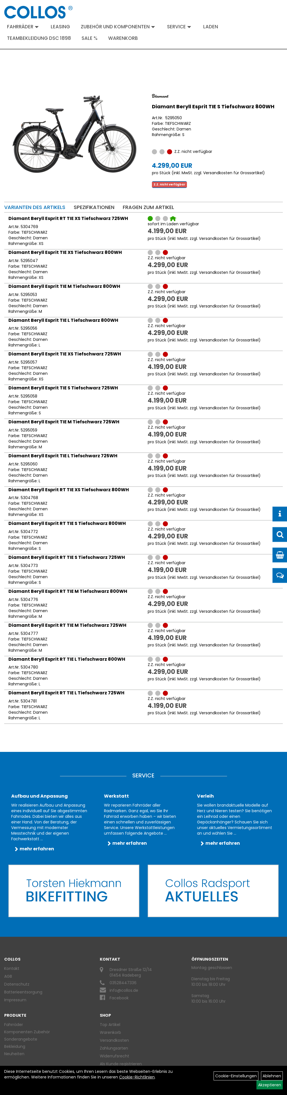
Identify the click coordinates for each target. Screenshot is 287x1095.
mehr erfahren (37, 849)
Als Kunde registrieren (121, 1064)
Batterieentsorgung (23, 992)
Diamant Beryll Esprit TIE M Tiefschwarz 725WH (63, 422)
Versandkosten (114, 1040)
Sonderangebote (20, 1039)
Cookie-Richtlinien (137, 1077)
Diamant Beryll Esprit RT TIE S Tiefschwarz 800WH (67, 523)
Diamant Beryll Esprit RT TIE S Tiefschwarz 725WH (66, 557)
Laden (210, 26)
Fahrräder (23, 26)
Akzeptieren (269, 1085)
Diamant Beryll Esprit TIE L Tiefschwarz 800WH (63, 320)
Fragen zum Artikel (148, 207)
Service (179, 26)
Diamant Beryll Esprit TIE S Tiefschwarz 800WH (213, 106)
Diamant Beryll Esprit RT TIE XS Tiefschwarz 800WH (68, 489)
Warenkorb (123, 38)
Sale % (90, 38)
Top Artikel (110, 1024)
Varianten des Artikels (34, 207)
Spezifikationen (94, 207)
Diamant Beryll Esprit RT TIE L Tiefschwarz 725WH (66, 693)
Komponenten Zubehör (27, 1032)
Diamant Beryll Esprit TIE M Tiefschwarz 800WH (64, 286)
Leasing (60, 26)
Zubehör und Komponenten (118, 26)
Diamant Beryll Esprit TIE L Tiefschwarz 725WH (62, 456)
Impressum (15, 1000)
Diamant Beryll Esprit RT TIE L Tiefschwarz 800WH (66, 659)
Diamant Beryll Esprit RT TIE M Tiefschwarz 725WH (67, 625)
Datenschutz (16, 984)
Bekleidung (14, 1046)
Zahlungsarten (114, 1048)
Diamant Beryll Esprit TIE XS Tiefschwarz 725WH (64, 354)
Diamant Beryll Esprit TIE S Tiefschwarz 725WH (63, 388)
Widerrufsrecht (114, 1056)
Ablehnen (272, 1076)
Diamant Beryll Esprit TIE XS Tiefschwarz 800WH (65, 252)
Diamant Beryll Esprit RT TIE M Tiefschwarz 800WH (67, 591)
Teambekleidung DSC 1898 (39, 38)
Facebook (119, 998)
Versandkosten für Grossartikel (233, 173)
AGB (8, 976)
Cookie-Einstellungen (236, 1076)
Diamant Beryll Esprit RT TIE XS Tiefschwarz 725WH (68, 218)
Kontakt (11, 968)
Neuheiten (14, 1054)
